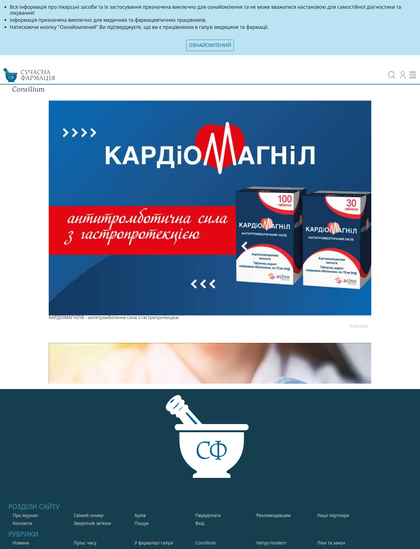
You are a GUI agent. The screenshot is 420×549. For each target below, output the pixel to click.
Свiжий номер (88, 516)
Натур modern (271, 544)
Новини (21, 544)
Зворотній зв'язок (92, 524)
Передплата (208, 516)
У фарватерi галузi (154, 544)
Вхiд (199, 524)
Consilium (205, 544)
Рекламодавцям (273, 516)
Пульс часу (85, 544)
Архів (140, 516)
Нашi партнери (333, 516)
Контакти (22, 524)
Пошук (142, 524)
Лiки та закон (331, 544)
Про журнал (25, 516)
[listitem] (210, 217)
